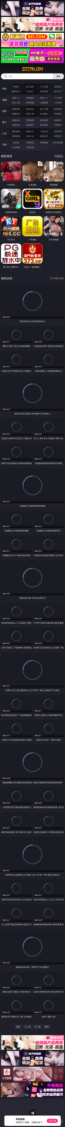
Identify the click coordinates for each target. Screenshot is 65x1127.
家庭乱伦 (30, 131)
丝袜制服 (30, 102)
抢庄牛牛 (58, 91)
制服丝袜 (16, 113)
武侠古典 (58, 131)
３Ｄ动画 (58, 97)
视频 (4, 99)
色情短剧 (30, 147)
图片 (4, 122)
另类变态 (58, 113)
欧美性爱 (58, 109)
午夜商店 (30, 142)
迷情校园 (16, 136)
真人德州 (30, 86)
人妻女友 (44, 131)
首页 (18, 1026)
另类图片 (58, 125)
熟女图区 (44, 125)
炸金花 (30, 91)
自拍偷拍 (30, 97)
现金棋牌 (44, 91)
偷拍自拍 (30, 109)
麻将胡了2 (16, 91)
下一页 (37, 1026)
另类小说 (30, 136)
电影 (4, 111)
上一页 (28, 1026)
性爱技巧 (58, 136)
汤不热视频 (58, 142)
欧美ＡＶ (44, 97)
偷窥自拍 (16, 120)
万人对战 (44, 86)
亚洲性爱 (16, 109)
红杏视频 (16, 147)
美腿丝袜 (16, 125)
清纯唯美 (30, 125)
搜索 (58, 76)
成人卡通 (44, 109)
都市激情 (16, 131)
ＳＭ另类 (58, 102)
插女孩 (16, 142)
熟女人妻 (16, 102)
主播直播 (44, 102)
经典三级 (30, 113)
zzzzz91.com (32, 69)
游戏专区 (58, 86)
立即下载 (52, 1120)
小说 (4, 133)
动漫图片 (58, 120)
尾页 (47, 1026)
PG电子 (16, 86)
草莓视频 (44, 142)
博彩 (4, 88)
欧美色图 (44, 120)
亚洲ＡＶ (16, 97)
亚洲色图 (30, 120)
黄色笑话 (44, 136)
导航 (4, 144)
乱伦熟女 (44, 113)
